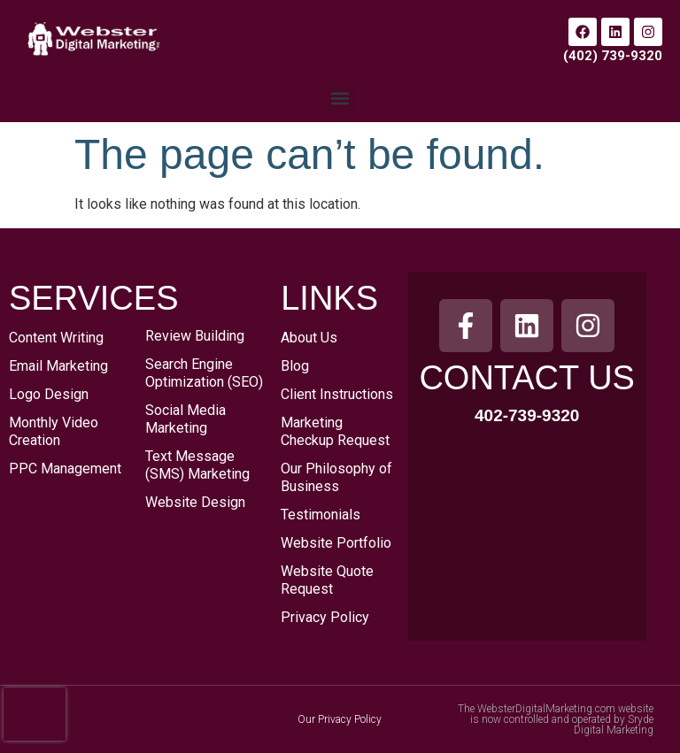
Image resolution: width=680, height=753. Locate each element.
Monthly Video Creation (53, 431)
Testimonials (320, 514)
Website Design (195, 502)
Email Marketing (58, 365)
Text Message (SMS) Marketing (197, 465)
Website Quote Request (327, 580)
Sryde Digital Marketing (613, 724)
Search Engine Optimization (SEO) (204, 373)
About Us (309, 337)
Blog (295, 365)
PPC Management (65, 468)
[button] (340, 98)
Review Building (194, 335)
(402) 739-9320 (612, 56)
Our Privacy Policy (340, 719)
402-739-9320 (527, 415)
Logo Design (49, 394)
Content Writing (56, 337)
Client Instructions (337, 394)
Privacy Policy (325, 617)
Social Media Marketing (185, 419)
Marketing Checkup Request (335, 431)
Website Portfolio (336, 542)
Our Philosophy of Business (336, 477)
